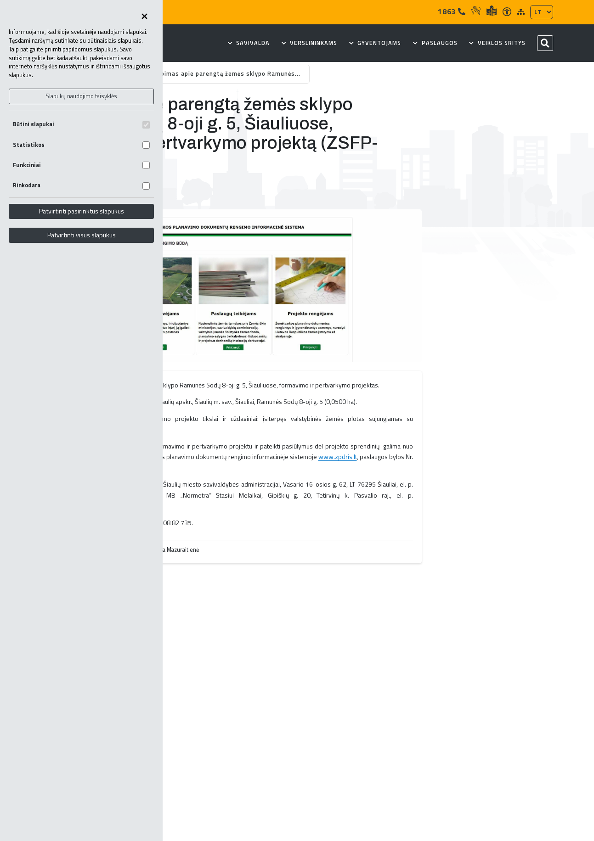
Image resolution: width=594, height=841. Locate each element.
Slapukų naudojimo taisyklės (81, 96)
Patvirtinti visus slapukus (81, 235)
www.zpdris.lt (337, 456)
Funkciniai (81, 165)
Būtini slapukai (81, 124)
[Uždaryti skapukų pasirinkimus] (144, 17)
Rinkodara (81, 185)
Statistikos (81, 144)
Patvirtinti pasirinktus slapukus (81, 211)
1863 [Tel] (452, 11)
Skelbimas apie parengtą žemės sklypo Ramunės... (224, 73)
